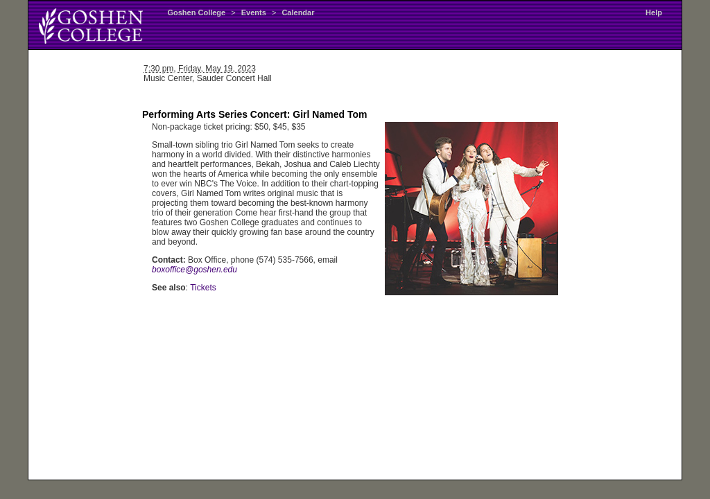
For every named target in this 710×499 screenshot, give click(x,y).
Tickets (203, 287)
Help (654, 12)
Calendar (298, 12)
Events (253, 12)
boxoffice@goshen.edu (194, 269)
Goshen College (196, 12)
